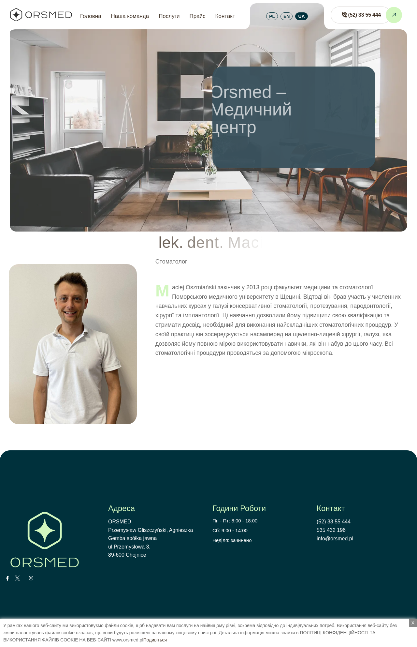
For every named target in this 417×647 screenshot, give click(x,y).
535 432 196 (331, 530)
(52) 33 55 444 (334, 521)
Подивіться (155, 639)
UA (301, 16)
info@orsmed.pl (335, 538)
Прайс (197, 16)
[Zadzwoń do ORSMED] (361, 15)
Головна (90, 16)
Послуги (169, 16)
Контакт (225, 16)
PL (272, 16)
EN (286, 16)
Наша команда (130, 16)
